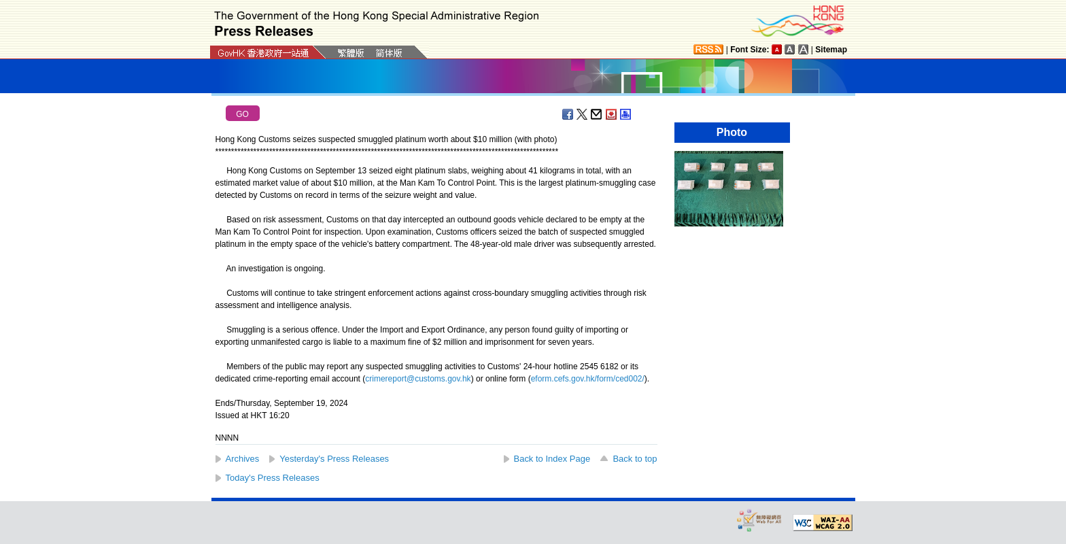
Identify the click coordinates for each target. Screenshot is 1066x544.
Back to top (635, 459)
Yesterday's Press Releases (334, 459)
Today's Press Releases (273, 478)
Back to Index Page (552, 459)
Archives (243, 459)
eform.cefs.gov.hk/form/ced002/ (587, 379)
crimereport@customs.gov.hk (417, 379)
